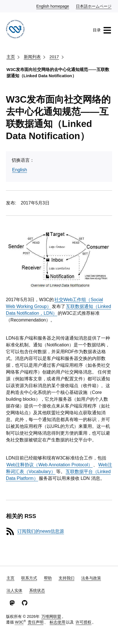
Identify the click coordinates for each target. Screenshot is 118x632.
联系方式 (29, 578)
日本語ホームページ (94, 5)
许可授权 (83, 622)
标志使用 (57, 622)
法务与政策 (91, 578)
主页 (11, 56)
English (19, 169)
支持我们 (66, 578)
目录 (102, 30)
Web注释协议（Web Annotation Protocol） (50, 464)
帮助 (48, 578)
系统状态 (37, 590)
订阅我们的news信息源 (40, 531)
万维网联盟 (51, 616)
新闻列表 (32, 56)
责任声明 (36, 622)
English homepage (53, 5)
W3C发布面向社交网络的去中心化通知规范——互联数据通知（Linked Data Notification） (58, 72)
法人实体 (14, 590)
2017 (54, 56)
